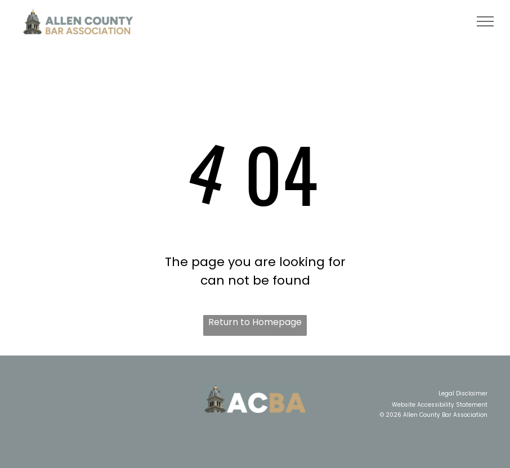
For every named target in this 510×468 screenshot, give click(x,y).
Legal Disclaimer (463, 393)
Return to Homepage (255, 322)
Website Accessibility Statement (439, 404)
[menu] (485, 21)
